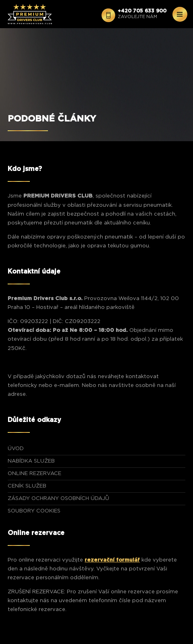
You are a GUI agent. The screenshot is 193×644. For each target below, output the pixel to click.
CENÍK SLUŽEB (27, 486)
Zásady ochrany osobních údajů (58, 498)
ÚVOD (16, 448)
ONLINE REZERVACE (34, 473)
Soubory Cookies (34, 511)
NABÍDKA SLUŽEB (31, 461)
